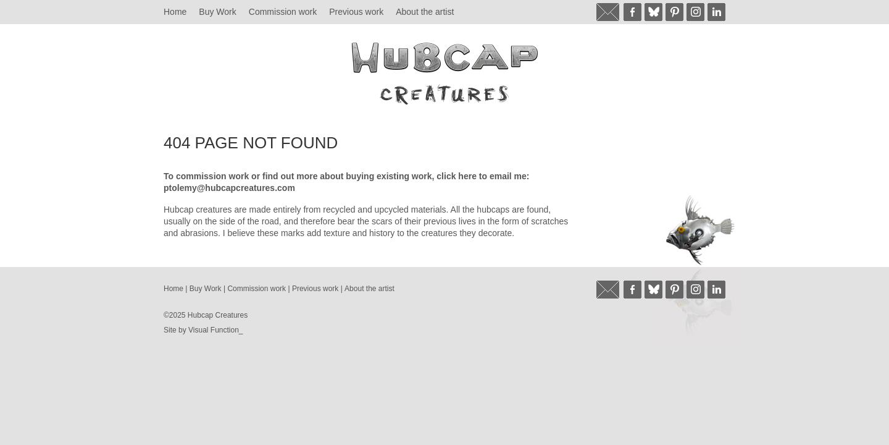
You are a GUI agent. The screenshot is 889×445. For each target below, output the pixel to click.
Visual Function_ (215, 330)
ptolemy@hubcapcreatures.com (229, 188)
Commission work (283, 12)
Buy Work (217, 12)
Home (175, 12)
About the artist (425, 12)
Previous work (356, 12)
